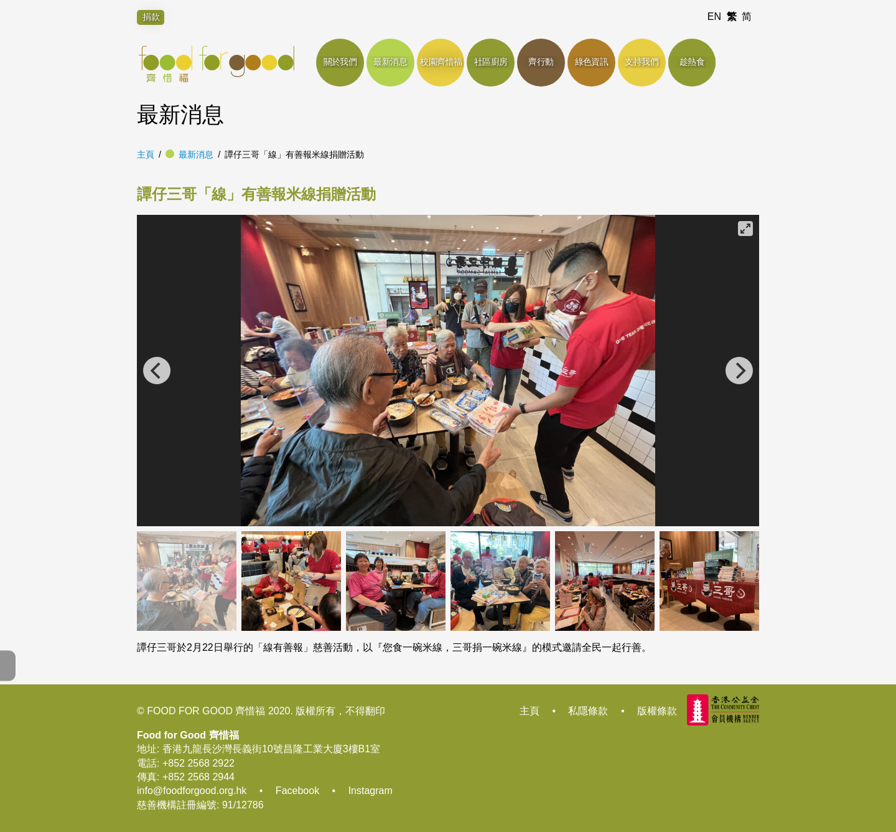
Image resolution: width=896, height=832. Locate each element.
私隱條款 (588, 711)
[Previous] (156, 370)
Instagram (370, 790)
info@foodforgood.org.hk (191, 790)
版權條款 (657, 711)
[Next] (739, 370)
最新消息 (196, 154)
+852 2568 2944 (198, 777)
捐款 (151, 17)
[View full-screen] (745, 228)
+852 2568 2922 (198, 763)
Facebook (297, 790)
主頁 (145, 154)
